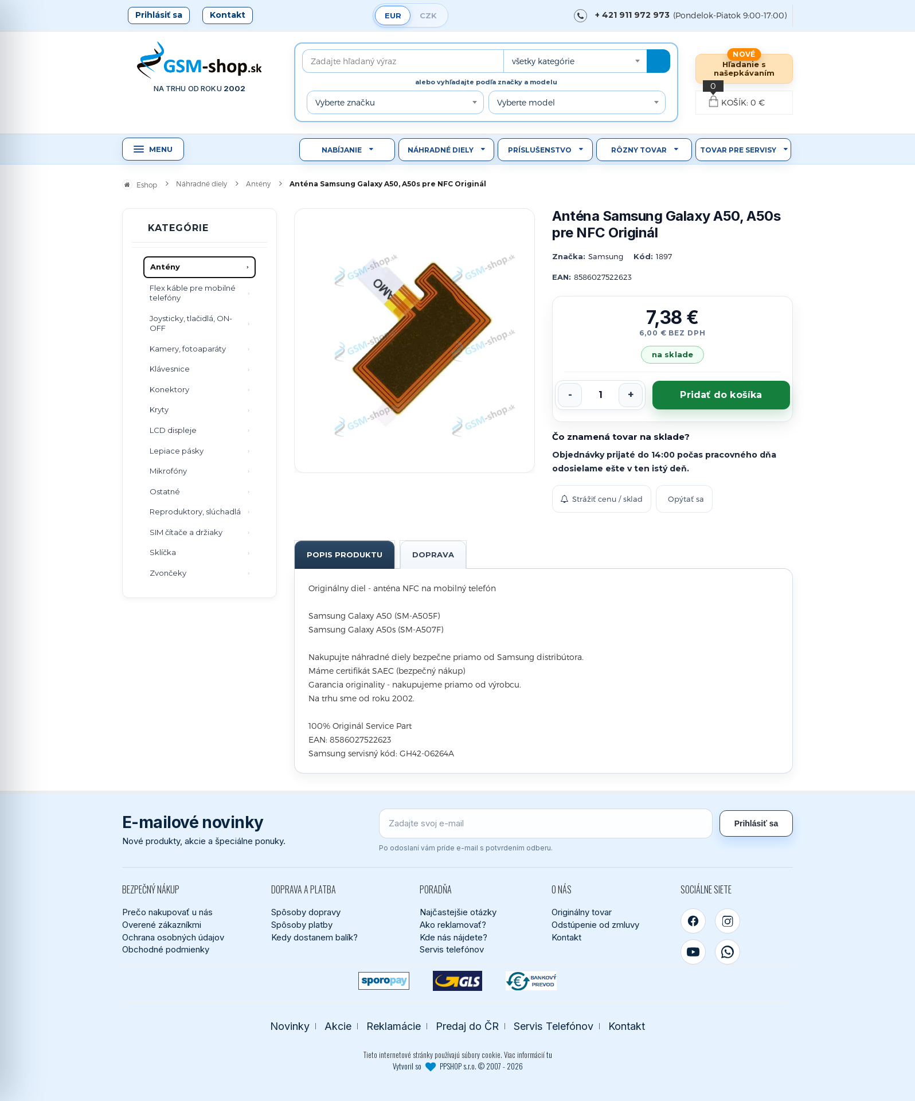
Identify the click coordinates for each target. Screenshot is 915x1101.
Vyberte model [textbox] (526, 102)
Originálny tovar (582, 912)
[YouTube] (693, 952)
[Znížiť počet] (570, 395)
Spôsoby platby (302, 924)
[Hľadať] (658, 61)
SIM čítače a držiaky (186, 532)
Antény (165, 266)
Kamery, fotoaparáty (188, 348)
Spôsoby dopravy (306, 912)
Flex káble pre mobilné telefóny (193, 293)
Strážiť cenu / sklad (602, 498)
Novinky (290, 1026)
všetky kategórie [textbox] (543, 61)
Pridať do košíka (721, 394)
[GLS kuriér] (457, 981)
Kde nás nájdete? (453, 937)
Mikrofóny (168, 470)
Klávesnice (170, 368)
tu (549, 1054)
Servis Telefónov (553, 1026)
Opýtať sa (686, 498)
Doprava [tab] (433, 554)
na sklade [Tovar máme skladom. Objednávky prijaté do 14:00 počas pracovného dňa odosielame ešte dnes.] (672, 354)
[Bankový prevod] (531, 981)
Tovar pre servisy (738, 150)
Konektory (169, 389)
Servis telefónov (452, 949)
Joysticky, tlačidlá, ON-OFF (191, 323)
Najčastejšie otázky (458, 912)
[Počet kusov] (600, 395)
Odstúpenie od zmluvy (595, 924)
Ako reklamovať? (453, 924)
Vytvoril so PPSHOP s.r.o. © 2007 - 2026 (458, 1066)
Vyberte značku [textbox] (345, 102)
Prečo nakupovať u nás (167, 912)
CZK (428, 15)
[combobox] (575, 61)
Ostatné (165, 491)
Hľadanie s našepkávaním (744, 68)
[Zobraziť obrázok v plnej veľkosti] (414, 340)
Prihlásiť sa (158, 15)
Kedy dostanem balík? (314, 937)
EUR (393, 15)
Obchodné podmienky (165, 949)
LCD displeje (173, 430)
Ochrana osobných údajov (173, 937)
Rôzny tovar (639, 150)
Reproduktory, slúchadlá (195, 511)
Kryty (159, 409)
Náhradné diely (441, 150)
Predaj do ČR (467, 1026)
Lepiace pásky (177, 450)
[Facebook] (693, 921)
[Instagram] (727, 921)
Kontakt (227, 15)
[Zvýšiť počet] (631, 395)
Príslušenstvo (540, 150)
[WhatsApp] (727, 952)
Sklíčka (163, 552)
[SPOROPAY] (384, 980)
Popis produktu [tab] (344, 554)
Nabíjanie (342, 150)
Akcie (337, 1026)
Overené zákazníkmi (161, 924)
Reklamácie (393, 1026)
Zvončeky (168, 572)
